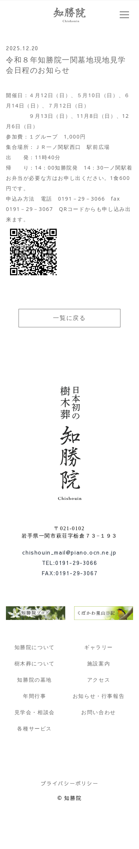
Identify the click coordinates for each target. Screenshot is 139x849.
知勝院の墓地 (34, 679)
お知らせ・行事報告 (99, 695)
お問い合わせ (98, 712)
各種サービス (34, 728)
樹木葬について (34, 663)
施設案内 (98, 663)
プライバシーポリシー (70, 783)
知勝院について (34, 647)
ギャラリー (98, 647)
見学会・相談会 (34, 712)
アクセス (98, 679)
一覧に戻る (69, 318)
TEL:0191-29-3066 (69, 562)
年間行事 (34, 695)
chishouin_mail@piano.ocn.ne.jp (69, 552)
